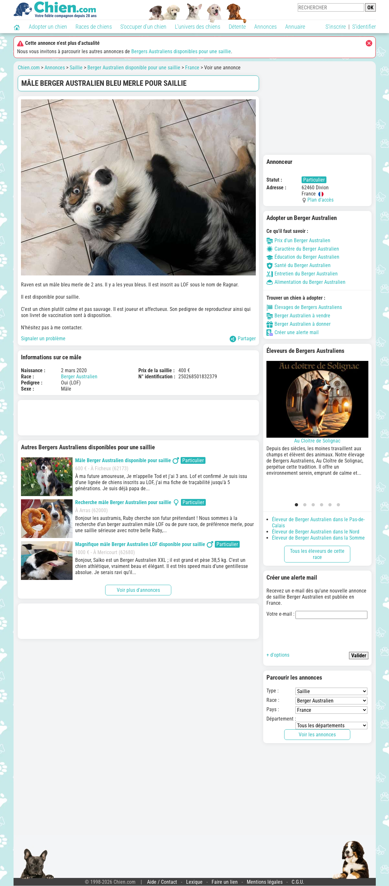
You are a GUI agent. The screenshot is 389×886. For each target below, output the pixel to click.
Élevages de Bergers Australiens (304, 307)
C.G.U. (298, 882)
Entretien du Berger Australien (302, 274)
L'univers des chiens (197, 26)
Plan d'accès (320, 200)
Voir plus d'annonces (138, 590)
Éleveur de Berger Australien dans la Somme (318, 538)
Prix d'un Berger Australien (298, 240)
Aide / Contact (162, 882)
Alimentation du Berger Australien (305, 282)
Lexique (194, 882)
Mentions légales (265, 882)
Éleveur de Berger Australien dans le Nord (315, 532)
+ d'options (277, 655)
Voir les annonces (317, 735)
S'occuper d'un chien (143, 26)
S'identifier (364, 26)
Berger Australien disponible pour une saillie (133, 68)
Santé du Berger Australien (298, 265)
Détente (237, 26)
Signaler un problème (43, 338)
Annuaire (295, 26)
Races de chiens (93, 26)
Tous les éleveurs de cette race (317, 554)
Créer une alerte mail (292, 332)
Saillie (76, 68)
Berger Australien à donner (298, 324)
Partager (243, 338)
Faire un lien (225, 882)
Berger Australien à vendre (298, 316)
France (192, 68)
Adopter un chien (48, 26)
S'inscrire (335, 26)
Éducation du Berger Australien (302, 257)
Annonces (265, 26)
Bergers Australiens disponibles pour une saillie (181, 51)
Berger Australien (79, 376)
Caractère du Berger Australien (302, 249)
